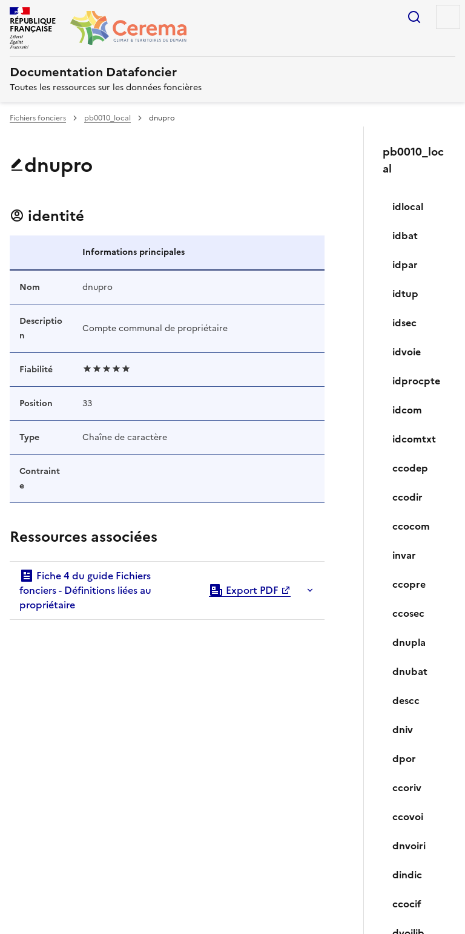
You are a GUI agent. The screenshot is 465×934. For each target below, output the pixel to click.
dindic (407, 874)
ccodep (410, 468)
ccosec (408, 613)
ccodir (407, 497)
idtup (405, 293)
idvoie (406, 351)
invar (404, 555)
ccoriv (406, 787)
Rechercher (414, 17)
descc (406, 700)
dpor (404, 758)
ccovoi (407, 816)
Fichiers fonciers (38, 118)
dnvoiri (409, 845)
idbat (405, 235)
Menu (448, 17)
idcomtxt (414, 439)
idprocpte (416, 380)
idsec (404, 322)
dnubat (409, 671)
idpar (405, 264)
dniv (402, 729)
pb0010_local (107, 118)
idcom (407, 410)
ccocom (411, 526)
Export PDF (244, 590)
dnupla (409, 642)
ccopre (409, 584)
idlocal (407, 206)
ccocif (406, 903)
